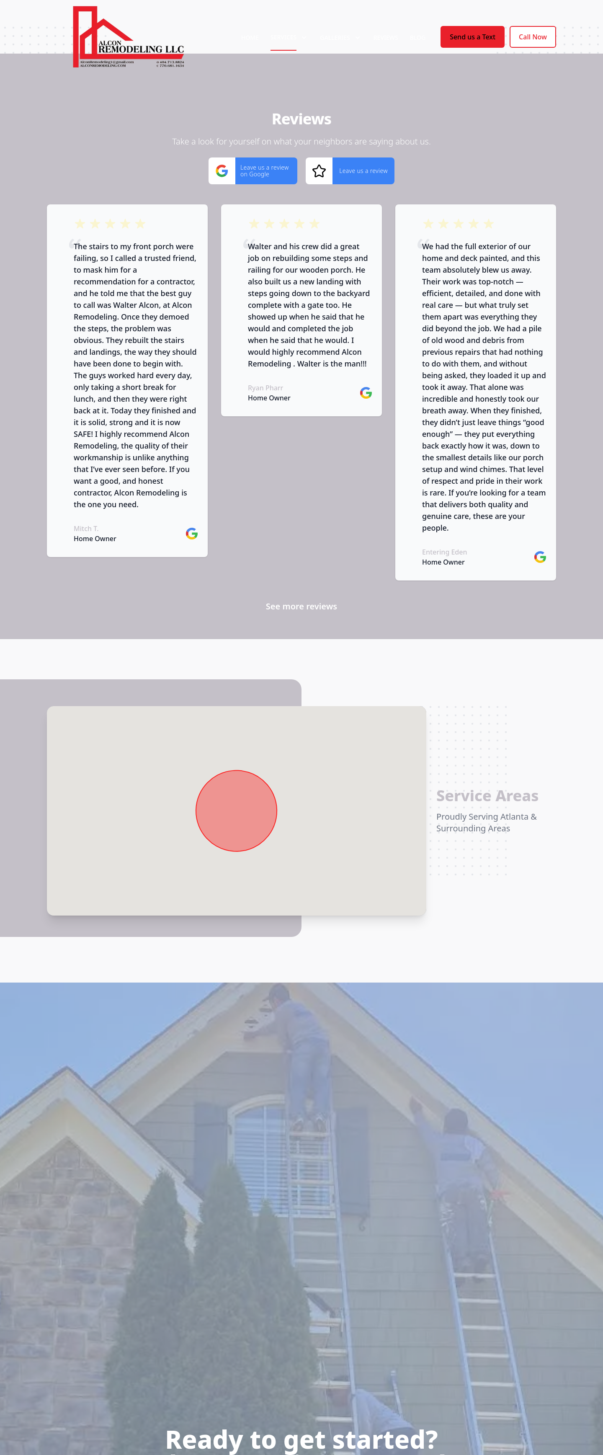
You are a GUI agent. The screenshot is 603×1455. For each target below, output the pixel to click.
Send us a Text (472, 36)
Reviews (386, 37)
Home (250, 37)
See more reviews (301, 606)
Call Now (533, 36)
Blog (418, 37)
